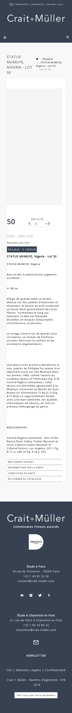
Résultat (48, 59)
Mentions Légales (28, 670)
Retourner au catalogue (24, 478)
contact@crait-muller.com (36, 581)
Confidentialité (55, 670)
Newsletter (22, 4)
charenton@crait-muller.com (36, 630)
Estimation (38, 4)
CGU (9, 670)
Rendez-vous (55, 4)
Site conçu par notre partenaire (36, 695)
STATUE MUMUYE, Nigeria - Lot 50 (49, 64)
